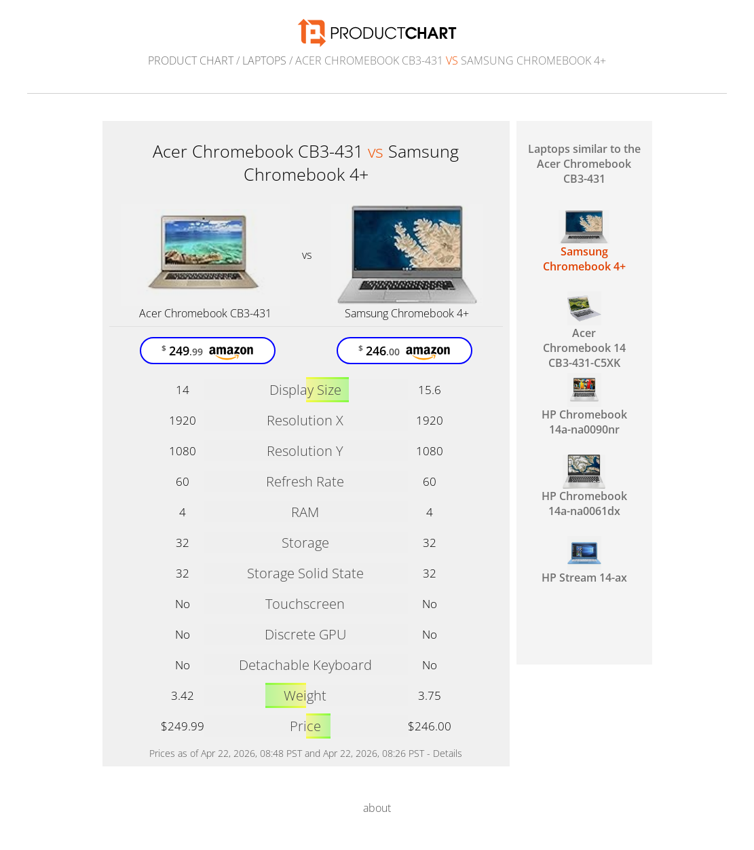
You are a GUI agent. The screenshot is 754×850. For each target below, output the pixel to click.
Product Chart (190, 60)
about (377, 807)
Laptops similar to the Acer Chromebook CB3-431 (584, 163)
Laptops (264, 60)
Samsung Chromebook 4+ (407, 313)
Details (447, 753)
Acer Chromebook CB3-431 (205, 313)
